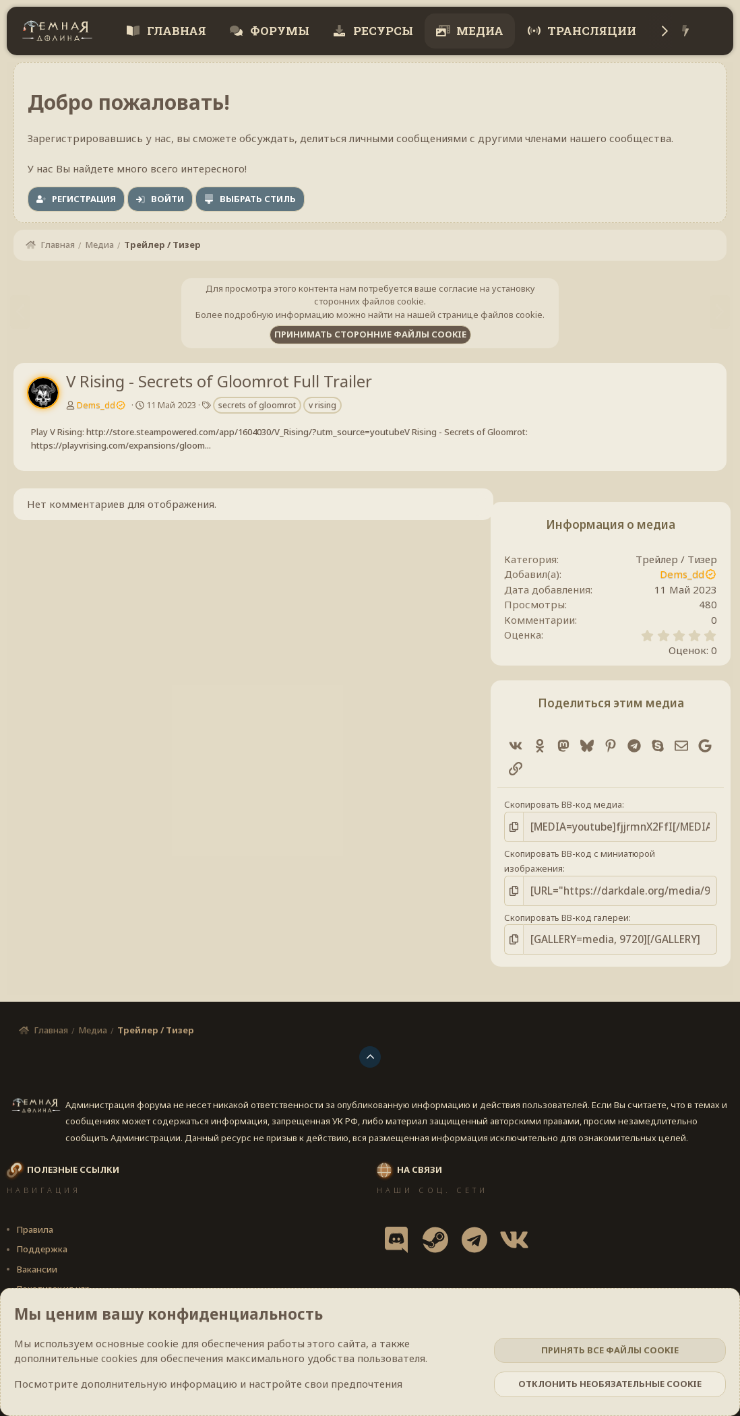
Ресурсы (381, 30)
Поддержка (41, 1227)
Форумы (278, 30)
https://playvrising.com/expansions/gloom (118, 445)
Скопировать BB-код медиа (557, 804)
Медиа (478, 30)
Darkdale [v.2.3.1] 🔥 (109, 1287)
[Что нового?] (686, 31)
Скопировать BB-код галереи (560, 897)
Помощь (692, 1287)
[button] (165, 1286)
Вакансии (36, 1247)
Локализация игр (53, 1267)
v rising (322, 405)
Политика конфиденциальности (593, 1287)
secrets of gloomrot (257, 405)
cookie (163, 1343)
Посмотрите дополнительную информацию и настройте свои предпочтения (208, 1383)
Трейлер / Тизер (682, 559)
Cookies (31, 1287)
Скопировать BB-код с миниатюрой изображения (604, 851)
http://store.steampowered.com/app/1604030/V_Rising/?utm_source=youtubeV (248, 432)
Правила (34, 1207)
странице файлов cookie (490, 315)
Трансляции (590, 30)
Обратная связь (388, 1287)
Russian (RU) (210, 1287)
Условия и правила (472, 1287)
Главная (175, 30)
